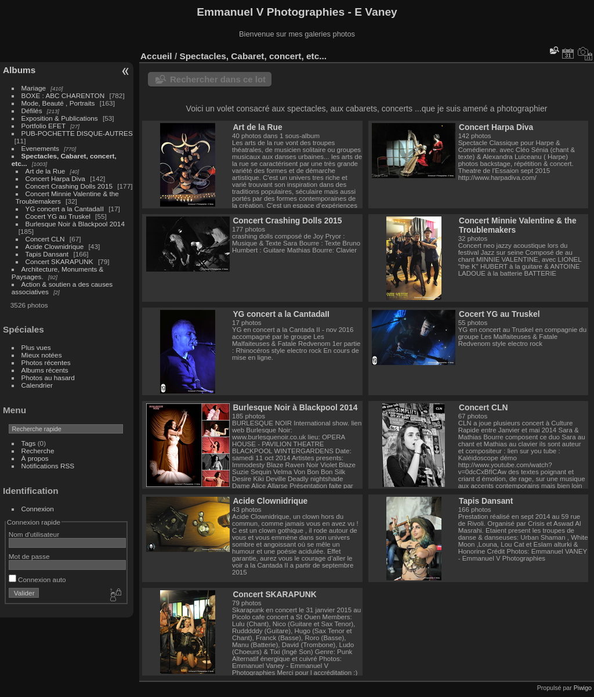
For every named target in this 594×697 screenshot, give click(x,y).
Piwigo (583, 687)
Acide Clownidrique (55, 246)
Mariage (33, 88)
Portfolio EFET (43, 125)
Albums (19, 70)
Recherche (38, 450)
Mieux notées (41, 355)
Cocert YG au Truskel (59, 216)
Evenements (41, 148)
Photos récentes (46, 362)
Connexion (37, 508)
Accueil (156, 56)
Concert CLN (45, 239)
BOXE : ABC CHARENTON (63, 95)
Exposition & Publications (59, 118)
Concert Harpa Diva (55, 178)
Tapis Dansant (47, 254)
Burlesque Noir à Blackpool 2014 (75, 223)
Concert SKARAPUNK (59, 261)
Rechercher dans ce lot (218, 79)
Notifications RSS (48, 466)
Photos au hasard (48, 377)
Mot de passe (29, 556)
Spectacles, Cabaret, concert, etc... (253, 56)
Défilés (31, 110)
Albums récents (44, 370)
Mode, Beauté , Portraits (58, 103)
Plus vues (36, 347)
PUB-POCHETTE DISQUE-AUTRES (77, 133)
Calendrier (37, 385)
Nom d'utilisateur (34, 534)
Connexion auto (37, 579)
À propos (35, 458)
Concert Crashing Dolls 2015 (69, 186)
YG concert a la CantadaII (65, 208)
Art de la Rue (46, 171)
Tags (28, 443)
